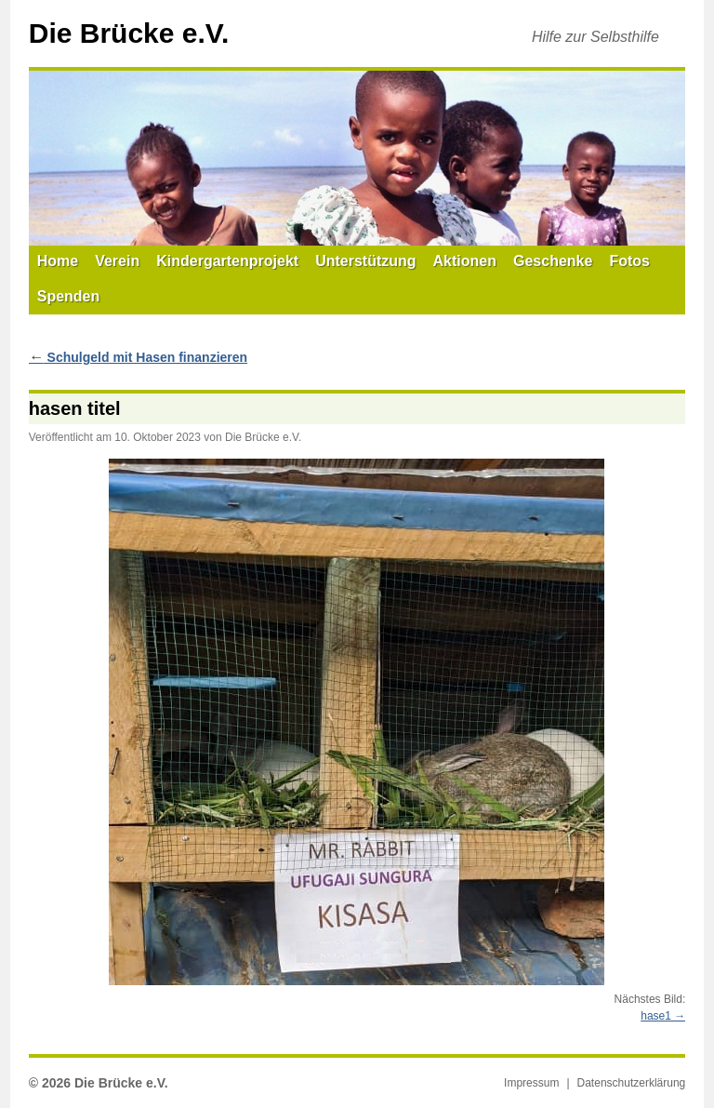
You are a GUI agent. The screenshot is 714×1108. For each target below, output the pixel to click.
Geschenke (552, 261)
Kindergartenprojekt (227, 261)
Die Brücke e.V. (129, 33)
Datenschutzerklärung (631, 1082)
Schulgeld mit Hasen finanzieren (138, 357)
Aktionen (464, 261)
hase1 (656, 1015)
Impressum (531, 1082)
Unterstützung (365, 261)
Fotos (629, 261)
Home (57, 261)
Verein (117, 261)
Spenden (68, 296)
